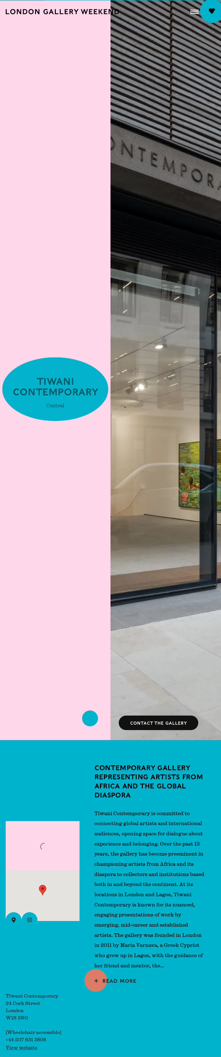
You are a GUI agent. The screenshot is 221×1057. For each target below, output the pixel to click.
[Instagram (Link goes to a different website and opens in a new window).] (29, 920)
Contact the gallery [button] (158, 722)
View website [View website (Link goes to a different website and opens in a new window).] (21, 1047)
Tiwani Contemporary (55, 387)
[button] (194, 11)
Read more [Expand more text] (119, 980)
